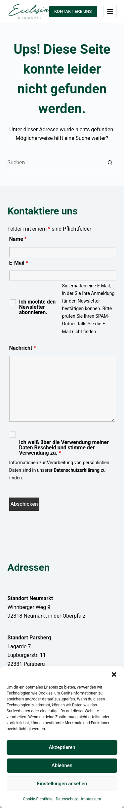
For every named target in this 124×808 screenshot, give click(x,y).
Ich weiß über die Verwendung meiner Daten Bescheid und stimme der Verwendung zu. (64, 448)
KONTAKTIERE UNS (73, 11)
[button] (114, 674)
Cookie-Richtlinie (37, 799)
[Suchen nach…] (55, 162)
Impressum (91, 799)
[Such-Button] (110, 162)
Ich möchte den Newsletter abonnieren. (37, 307)
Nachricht (22, 348)
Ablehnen (62, 765)
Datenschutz (67, 799)
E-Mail (18, 263)
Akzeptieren (62, 747)
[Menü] (110, 11)
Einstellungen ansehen (62, 784)
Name (18, 239)
